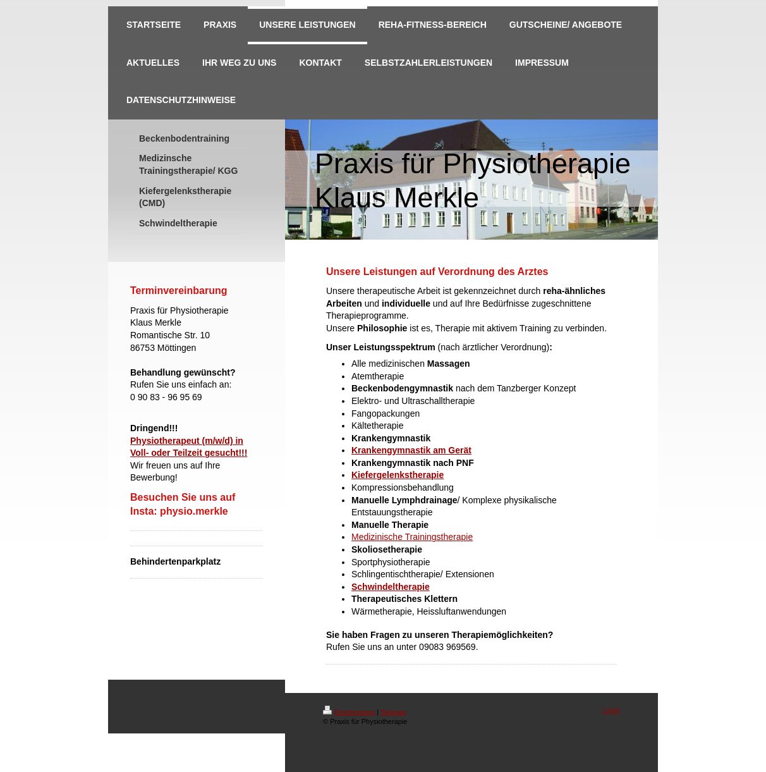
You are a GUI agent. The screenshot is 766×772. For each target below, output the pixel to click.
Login (611, 710)
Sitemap (393, 712)
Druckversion (349, 712)
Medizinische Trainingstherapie (412, 537)
